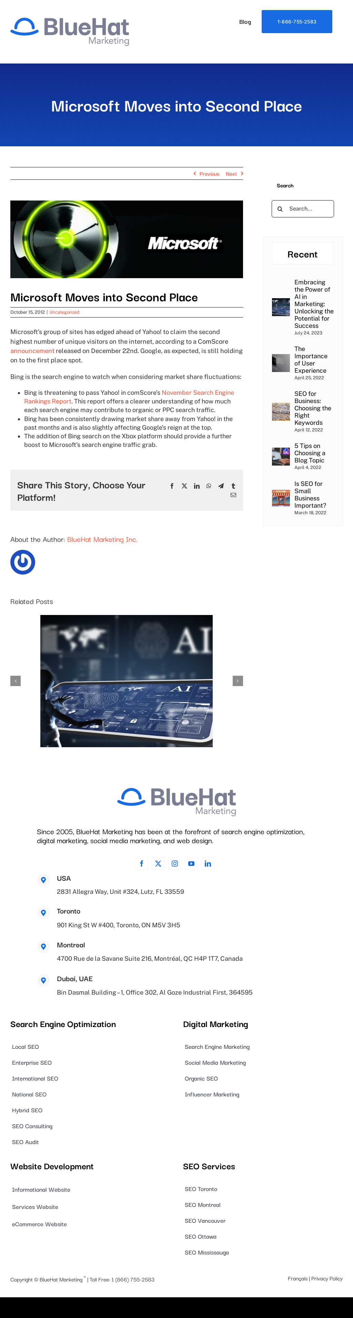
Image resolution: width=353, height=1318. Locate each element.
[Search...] (303, 208)
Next (231, 173)
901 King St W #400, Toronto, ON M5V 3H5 (118, 925)
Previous (209, 173)
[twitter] (158, 863)
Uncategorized (64, 312)
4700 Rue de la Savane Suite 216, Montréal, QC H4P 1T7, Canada (150, 958)
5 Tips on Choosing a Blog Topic (309, 453)
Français (297, 1278)
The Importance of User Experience (310, 359)
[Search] (280, 208)
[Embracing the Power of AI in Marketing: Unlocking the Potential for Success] (281, 302)
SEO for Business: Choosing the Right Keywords (312, 408)
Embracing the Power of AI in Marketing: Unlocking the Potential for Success (314, 304)
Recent (303, 253)
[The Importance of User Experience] (281, 358)
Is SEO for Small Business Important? (310, 494)
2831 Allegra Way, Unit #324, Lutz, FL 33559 (120, 891)
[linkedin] (207, 863)
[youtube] (191, 863)
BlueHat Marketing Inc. (102, 538)
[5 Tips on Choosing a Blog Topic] (281, 452)
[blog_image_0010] (126, 239)
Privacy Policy (327, 1278)
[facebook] (141, 863)
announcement (32, 350)
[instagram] (174, 863)
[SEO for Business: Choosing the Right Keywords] (281, 407)
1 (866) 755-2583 (133, 1279)
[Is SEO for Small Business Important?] (281, 493)
